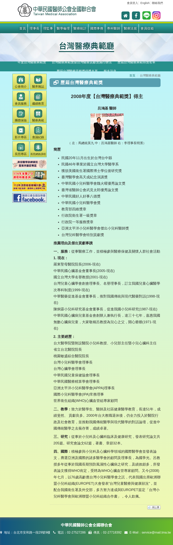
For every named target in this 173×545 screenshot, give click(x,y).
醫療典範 (38, 116)
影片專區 (21, 132)
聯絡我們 (157, 3)
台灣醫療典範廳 (86, 45)
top (154, 507)
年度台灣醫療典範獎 (32, 62)
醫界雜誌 (38, 82)
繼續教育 (38, 99)
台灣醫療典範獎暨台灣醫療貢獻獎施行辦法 (82, 62)
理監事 (48, 28)
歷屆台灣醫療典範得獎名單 (136, 62)
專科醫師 (113, 28)
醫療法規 (130, 28)
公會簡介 (21, 82)
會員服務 (21, 99)
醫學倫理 (63, 28)
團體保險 (21, 116)
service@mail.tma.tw (156, 532)
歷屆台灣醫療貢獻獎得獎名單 (77, 71)
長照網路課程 (38, 149)
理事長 (34, 28)
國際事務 (96, 28)
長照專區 (21, 149)
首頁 (22, 28)
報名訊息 (110, 71)
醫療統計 (79, 28)
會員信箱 (147, 28)
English (144, 3)
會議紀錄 (38, 132)
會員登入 (132, 3)
